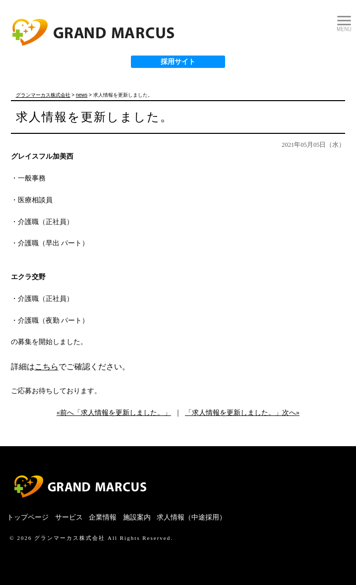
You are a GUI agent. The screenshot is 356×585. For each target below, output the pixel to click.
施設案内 (137, 517)
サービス (69, 517)
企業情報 (103, 517)
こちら (47, 366)
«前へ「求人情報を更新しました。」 (114, 412)
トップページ (28, 517)
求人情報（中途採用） (191, 517)
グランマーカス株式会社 (69, 538)
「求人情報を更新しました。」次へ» (242, 412)
